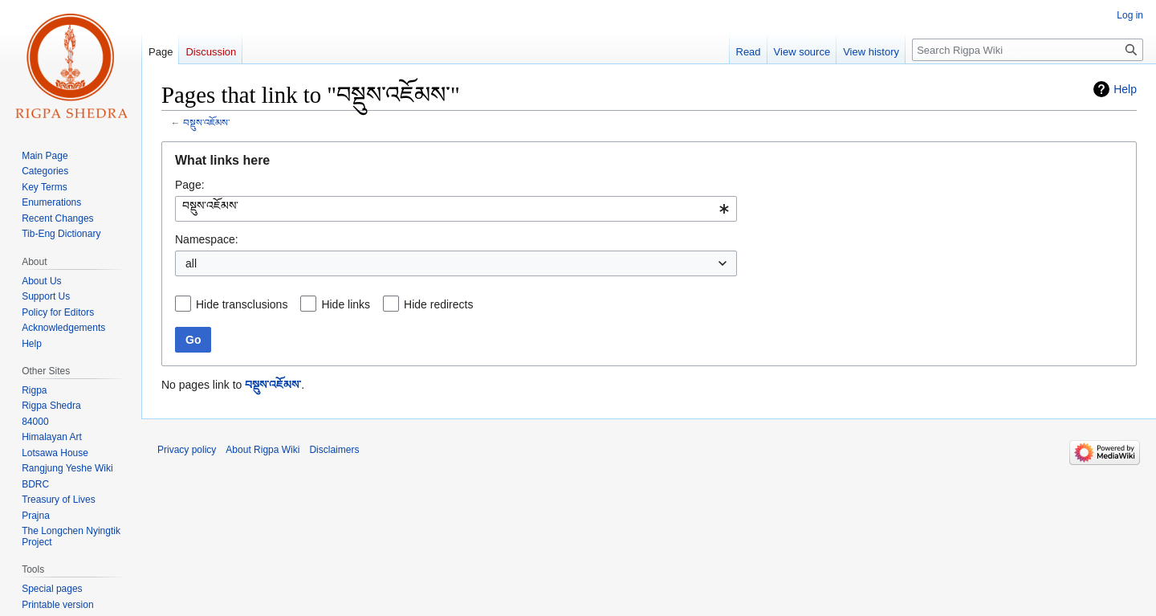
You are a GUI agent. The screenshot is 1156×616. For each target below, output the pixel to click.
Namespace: (206, 239)
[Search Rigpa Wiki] (1027, 50)
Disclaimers (334, 449)
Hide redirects (438, 304)
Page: (190, 184)
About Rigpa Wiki (262, 449)
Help (1125, 89)
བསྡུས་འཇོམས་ (206, 122)
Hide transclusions (241, 304)
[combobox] (456, 209)
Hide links (345, 304)
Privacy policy (186, 449)
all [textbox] (191, 263)
